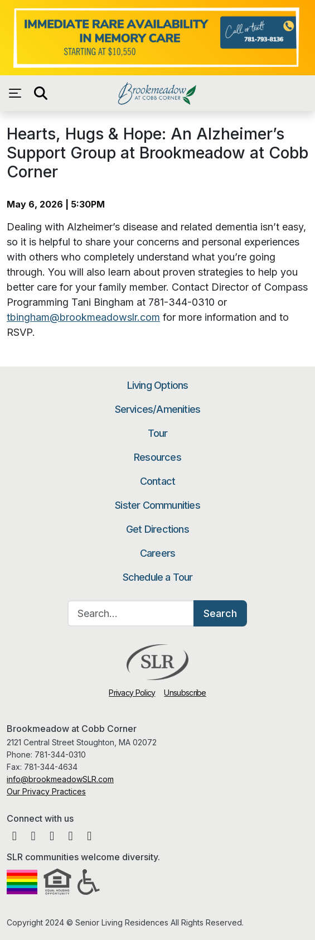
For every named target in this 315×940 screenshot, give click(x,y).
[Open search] (40, 93)
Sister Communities (157, 505)
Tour (158, 433)
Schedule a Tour (158, 577)
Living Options (157, 385)
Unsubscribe (185, 692)
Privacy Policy (132, 692)
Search (220, 613)
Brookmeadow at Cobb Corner (157, 93)
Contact (157, 481)
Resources (157, 457)
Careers (157, 553)
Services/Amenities (158, 409)
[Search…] (131, 613)
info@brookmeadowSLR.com (60, 779)
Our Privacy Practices (46, 791)
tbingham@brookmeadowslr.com (83, 317)
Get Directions (157, 529)
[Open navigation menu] (18, 93)
